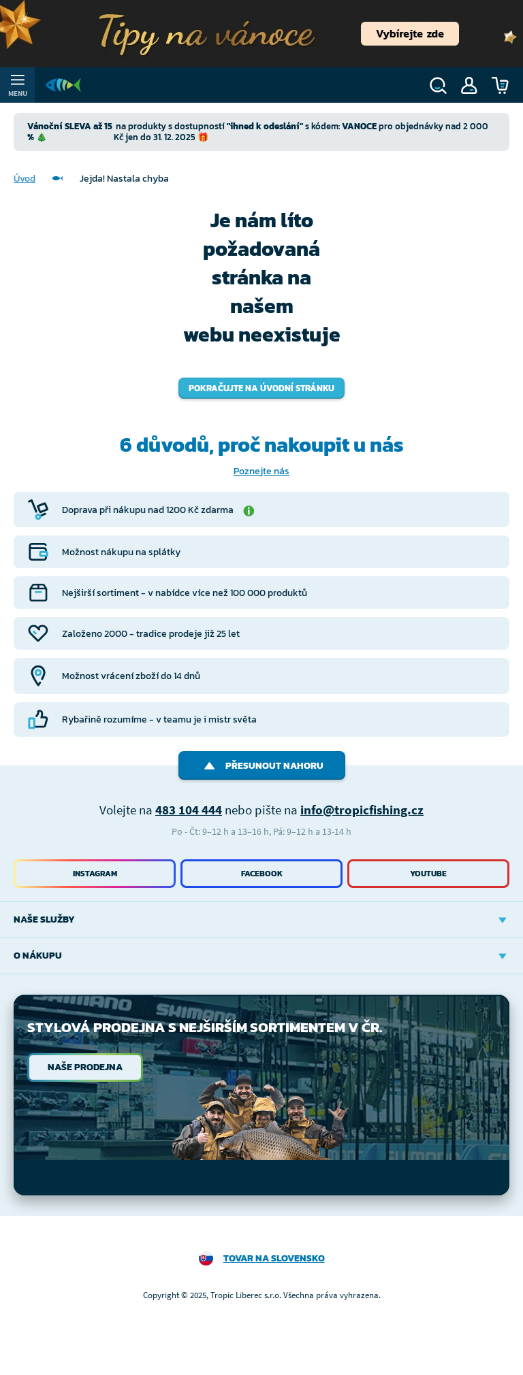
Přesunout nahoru (261, 766)
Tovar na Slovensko (274, 1258)
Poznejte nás (261, 471)
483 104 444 (188, 809)
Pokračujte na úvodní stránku (261, 388)
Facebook (262, 873)
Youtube (428, 873)
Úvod (24, 178)
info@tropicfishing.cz (362, 809)
